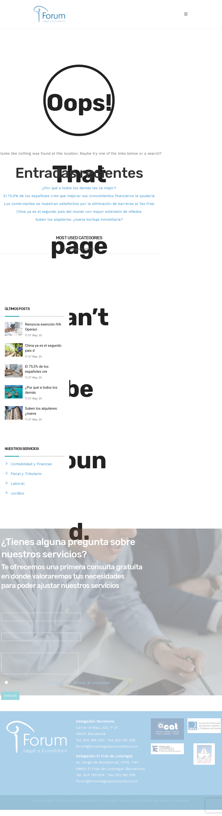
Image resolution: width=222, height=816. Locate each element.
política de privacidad (91, 683)
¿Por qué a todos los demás (41, 390)
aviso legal (54, 683)
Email (41, 633)
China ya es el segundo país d (43, 348)
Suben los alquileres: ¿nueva (41, 411)
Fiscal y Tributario (26, 474)
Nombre (41, 613)
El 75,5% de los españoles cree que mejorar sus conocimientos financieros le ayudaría (79, 196)
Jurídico (17, 493)
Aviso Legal (43, 800)
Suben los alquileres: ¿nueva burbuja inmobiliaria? (79, 219)
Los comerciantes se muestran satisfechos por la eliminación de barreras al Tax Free (79, 204)
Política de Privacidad (75, 800)
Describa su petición (40, 656)
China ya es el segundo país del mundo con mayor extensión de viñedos (79, 211)
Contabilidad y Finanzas (31, 464)
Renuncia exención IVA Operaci (43, 327)
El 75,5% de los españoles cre (37, 369)
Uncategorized (75, 249)
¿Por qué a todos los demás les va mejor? (79, 188)
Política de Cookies (114, 800)
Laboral (18, 483)
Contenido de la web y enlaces (162, 800)
